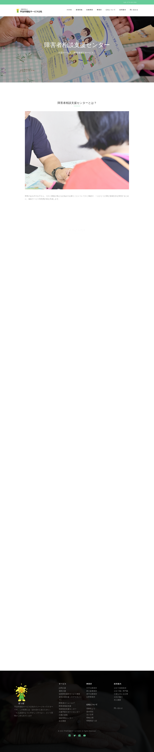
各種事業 (89, 10)
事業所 (99, 10)
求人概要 (117, 700)
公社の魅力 (118, 697)
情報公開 (89, 718)
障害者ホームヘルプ (67, 703)
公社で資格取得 (120, 688)
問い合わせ (134, 10)
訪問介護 (62, 688)
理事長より (90, 709)
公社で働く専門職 (121, 691)
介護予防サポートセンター (69, 712)
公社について (111, 10)
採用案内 (122, 10)
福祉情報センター (66, 718)
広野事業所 (90, 697)
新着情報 (79, 10)
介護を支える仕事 (121, 694)
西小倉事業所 (91, 691)
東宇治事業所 (91, 694)
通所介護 (62, 691)
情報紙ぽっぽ (91, 721)
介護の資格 (63, 715)
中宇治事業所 (91, 688)
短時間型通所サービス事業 (69, 694)
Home (69, 10)
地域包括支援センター (67, 709)
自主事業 (62, 721)
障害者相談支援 (65, 706)
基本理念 (89, 712)
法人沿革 (89, 715)
